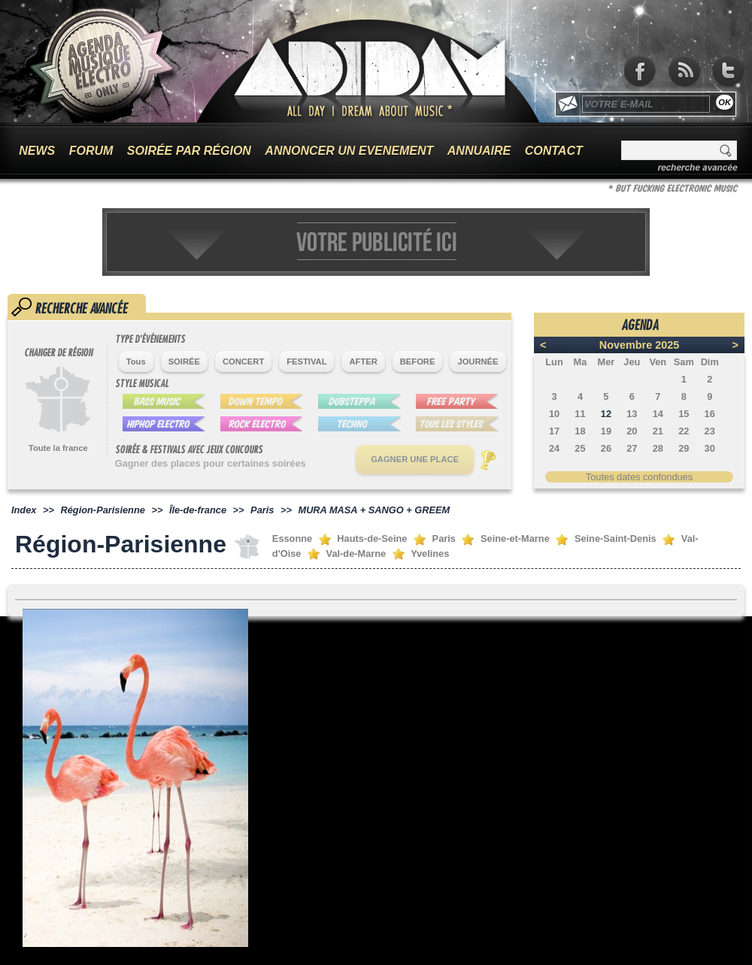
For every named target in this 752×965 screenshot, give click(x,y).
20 (631, 431)
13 (631, 413)
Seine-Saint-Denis (615, 538)
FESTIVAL (306, 361)
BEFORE (417, 361)
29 (683, 448)
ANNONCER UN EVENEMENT (349, 150)
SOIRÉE (184, 361)
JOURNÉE (477, 361)
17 (554, 431)
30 (710, 448)
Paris (262, 510)
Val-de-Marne (356, 553)
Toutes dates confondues (639, 476)
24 (554, 448)
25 (580, 448)
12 (606, 413)
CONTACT (554, 150)
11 (580, 413)
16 (710, 413)
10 (554, 413)
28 (658, 448)
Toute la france (58, 447)
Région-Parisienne (103, 510)
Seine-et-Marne (515, 538)
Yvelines (430, 553)
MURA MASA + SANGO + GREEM (374, 510)
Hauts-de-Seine (372, 538)
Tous (136, 361)
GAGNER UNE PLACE (415, 459)
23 (710, 431)
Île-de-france (197, 510)
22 (683, 431)
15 (683, 413)
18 (580, 431)
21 (658, 431)
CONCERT (243, 361)
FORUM (91, 150)
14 (658, 413)
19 (606, 431)
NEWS (37, 150)
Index (23, 510)
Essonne (292, 538)
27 (631, 448)
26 (606, 448)
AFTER (363, 361)
